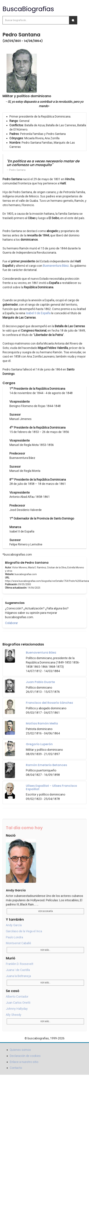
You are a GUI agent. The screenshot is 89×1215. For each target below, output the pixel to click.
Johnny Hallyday (17, 1008)
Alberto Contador (17, 996)
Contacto (16, 1068)
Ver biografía (45, 911)
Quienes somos (20, 1049)
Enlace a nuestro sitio (24, 1062)
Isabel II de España (38, 313)
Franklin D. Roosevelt (19, 964)
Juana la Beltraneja (18, 976)
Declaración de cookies (25, 1056)
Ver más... (45, 950)
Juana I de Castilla (18, 970)
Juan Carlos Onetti (18, 1002)
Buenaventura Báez (56, 265)
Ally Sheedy (13, 1014)
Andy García (14, 925)
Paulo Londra (14, 937)
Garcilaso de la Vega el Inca (24, 931)
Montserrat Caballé (18, 943)
